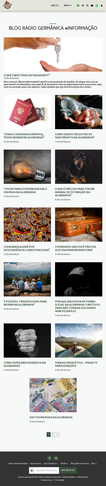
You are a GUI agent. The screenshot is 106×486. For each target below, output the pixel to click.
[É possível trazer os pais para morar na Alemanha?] (27, 303)
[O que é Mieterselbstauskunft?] (53, 75)
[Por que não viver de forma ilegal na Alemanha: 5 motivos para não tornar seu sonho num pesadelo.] (78, 306)
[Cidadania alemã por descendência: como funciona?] (27, 248)
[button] (83, 5)
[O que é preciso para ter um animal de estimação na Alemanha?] (78, 192)
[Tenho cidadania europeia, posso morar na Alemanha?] (27, 136)
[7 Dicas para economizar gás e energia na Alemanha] (27, 190)
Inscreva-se (68, 470)
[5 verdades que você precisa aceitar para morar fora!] (78, 248)
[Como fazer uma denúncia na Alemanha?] (27, 364)
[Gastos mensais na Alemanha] (53, 417)
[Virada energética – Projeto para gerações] (78, 364)
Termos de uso (46, 480)
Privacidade (59, 480)
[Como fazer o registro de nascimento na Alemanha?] (78, 136)
